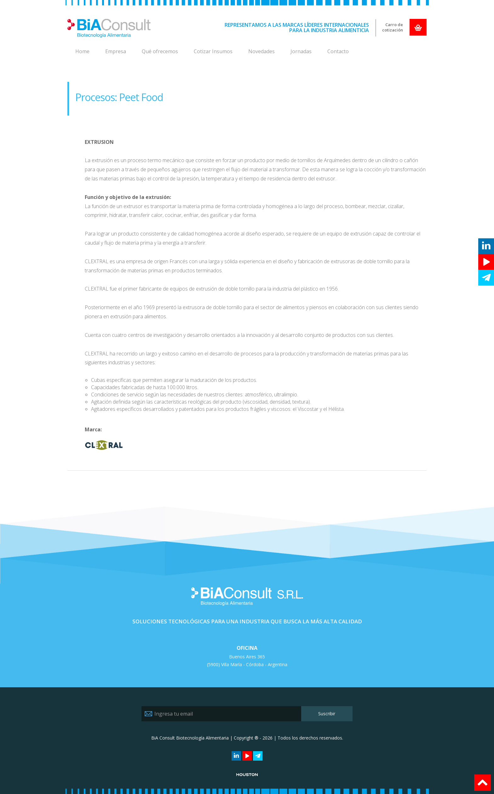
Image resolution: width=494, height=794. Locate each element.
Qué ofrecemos (160, 51)
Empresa (115, 51)
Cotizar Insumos (213, 51)
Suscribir (326, 714)
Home (82, 51)
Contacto (338, 51)
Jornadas (301, 51)
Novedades (261, 51)
